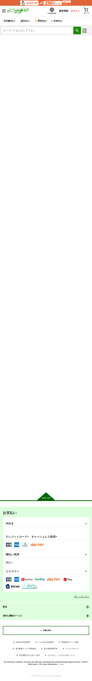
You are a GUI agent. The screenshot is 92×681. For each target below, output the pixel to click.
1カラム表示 (87, 204)
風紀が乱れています (13, 261)
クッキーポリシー (72, 650)
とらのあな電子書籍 (11, 38)
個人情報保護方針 (51, 650)
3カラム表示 (74, 204)
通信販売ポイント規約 (70, 643)
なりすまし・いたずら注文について (61, 656)
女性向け (57, 21)
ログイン (73, 11)
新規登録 (60, 11)
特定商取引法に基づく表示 (29, 656)
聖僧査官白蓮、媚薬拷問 (76, 353)
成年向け (25, 21)
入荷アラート (10, 160)
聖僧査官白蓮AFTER (74, 262)
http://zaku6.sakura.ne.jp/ (36, 129)
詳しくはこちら (81, 597)
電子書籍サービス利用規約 (25, 650)
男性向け (41, 21)
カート (15, 300)
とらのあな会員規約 (46, 643)
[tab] (16, 194)
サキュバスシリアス (13, 443)
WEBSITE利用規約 (23, 643)
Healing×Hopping (42, 261)
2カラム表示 (81, 204)
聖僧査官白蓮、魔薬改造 (46, 353)
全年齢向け (9, 21)
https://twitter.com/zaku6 (27, 134)
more (62, 665)
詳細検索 (84, 31)
